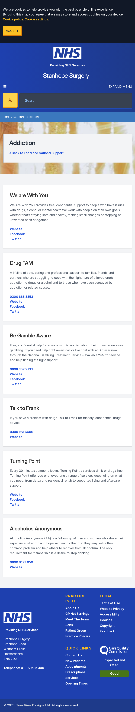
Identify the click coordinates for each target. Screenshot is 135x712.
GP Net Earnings (77, 613)
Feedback (107, 631)
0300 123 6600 (21, 432)
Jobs (69, 625)
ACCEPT (12, 31)
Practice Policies (77, 636)
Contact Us (73, 655)
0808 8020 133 (21, 369)
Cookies (106, 620)
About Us (72, 608)
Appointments (76, 666)
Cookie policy (13, 19)
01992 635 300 (32, 668)
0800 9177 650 (21, 562)
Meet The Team (77, 619)
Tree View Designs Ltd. (33, 705)
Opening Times (76, 683)
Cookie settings (36, 19)
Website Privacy (112, 609)
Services (72, 678)
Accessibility (109, 614)
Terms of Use (110, 603)
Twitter (15, 239)
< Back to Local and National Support (36, 153)
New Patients (75, 661)
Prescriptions (75, 672)
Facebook (17, 234)
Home (6, 117)
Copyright (107, 625)
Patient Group (75, 630)
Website (16, 229)
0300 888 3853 (21, 297)
